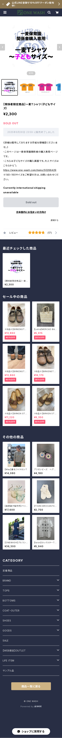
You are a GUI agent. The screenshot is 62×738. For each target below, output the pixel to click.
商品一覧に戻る (31, 686)
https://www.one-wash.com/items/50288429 (29, 170)
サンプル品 (8, 670)
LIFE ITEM (8, 660)
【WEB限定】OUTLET (14, 650)
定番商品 (7, 570)
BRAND (7, 580)
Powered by (31, 706)
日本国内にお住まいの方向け (31, 212)
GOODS (7, 630)
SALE (6, 640)
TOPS (6, 590)
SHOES (7, 620)
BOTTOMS (9, 600)
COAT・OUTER (11, 610)
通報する (55, 220)
